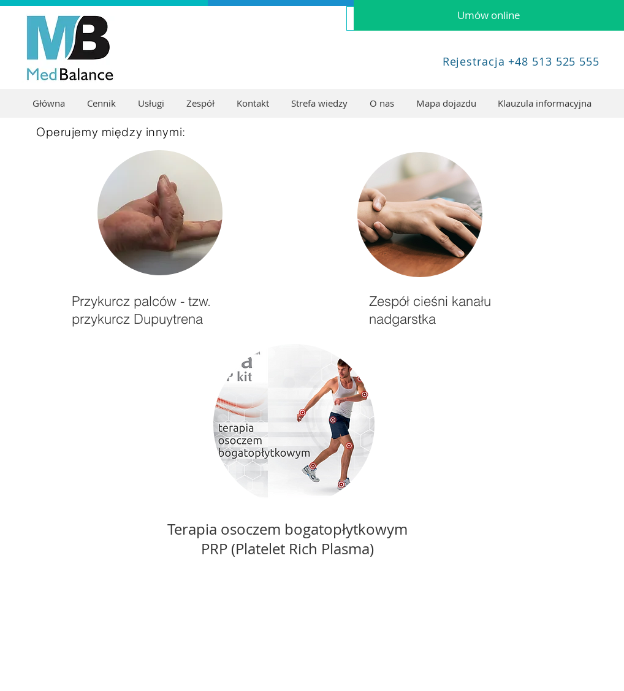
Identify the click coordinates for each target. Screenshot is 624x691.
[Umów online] (489, 15)
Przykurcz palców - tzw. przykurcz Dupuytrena (141, 309)
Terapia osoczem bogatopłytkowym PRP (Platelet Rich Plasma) (287, 539)
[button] (151, 103)
